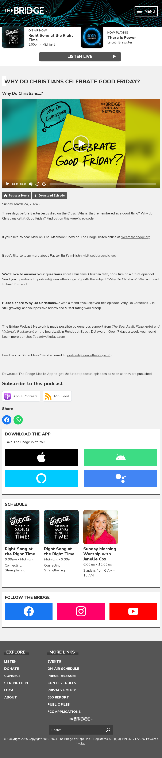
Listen (10, 661)
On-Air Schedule (63, 668)
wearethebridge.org (135, 237)
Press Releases (62, 675)
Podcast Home (19, 195)
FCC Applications (64, 711)
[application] (81, 143)
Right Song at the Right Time (50, 37)
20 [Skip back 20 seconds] (37, 184)
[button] (81, 143)
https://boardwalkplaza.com (44, 336)
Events (54, 661)
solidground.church (103, 255)
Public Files (58, 704)
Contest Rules (61, 683)
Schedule (16, 504)
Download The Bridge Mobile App (27, 373)
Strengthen (16, 683)
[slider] (103, 184)
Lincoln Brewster (119, 42)
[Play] (7, 184)
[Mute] (30, 184)
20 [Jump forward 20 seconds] (44, 184)
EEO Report (58, 697)
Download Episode (52, 195)
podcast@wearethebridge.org (89, 355)
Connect (12, 675)
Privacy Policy (61, 690)
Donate (11, 668)
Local (9, 690)
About (10, 697)
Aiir (83, 743)
